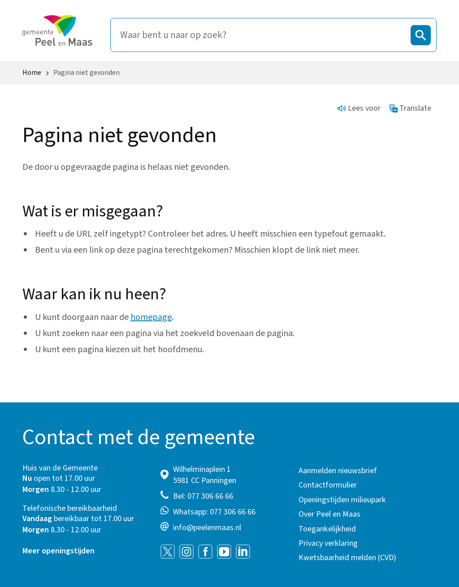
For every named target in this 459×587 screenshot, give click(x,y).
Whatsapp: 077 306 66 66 (214, 512)
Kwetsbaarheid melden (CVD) (347, 557)
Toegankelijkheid (327, 529)
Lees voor (359, 108)
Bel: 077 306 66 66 (203, 496)
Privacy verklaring (328, 543)
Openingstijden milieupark (342, 499)
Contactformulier (328, 485)
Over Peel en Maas (329, 514)
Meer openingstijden (58, 551)
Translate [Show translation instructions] (411, 108)
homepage (151, 317)
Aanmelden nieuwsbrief (338, 470)
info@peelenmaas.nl (207, 527)
